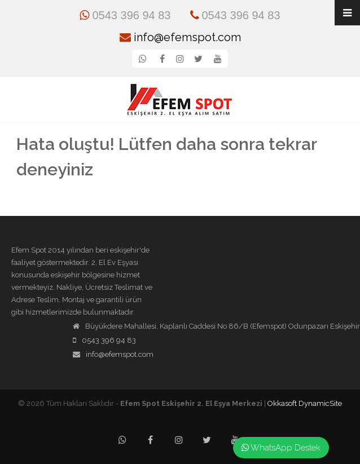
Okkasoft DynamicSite (304, 403)
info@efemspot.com (180, 37)
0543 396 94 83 (125, 15)
